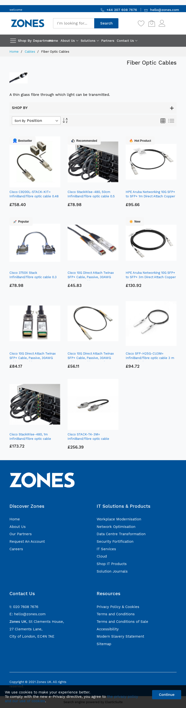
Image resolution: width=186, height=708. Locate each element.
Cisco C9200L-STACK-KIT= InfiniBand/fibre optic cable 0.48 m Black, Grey (34, 196)
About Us (17, 527)
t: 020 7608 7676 (23, 607)
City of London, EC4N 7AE (31, 636)
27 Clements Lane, (25, 629)
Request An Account (27, 541)
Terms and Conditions (116, 614)
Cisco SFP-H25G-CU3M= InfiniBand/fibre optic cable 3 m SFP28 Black (150, 358)
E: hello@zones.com (27, 614)
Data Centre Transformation (121, 534)
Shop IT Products (112, 564)
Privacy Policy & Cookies (118, 607)
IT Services (106, 549)
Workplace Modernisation (119, 519)
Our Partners (20, 534)
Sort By (20, 121)
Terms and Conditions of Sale (122, 621)
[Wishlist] (141, 23)
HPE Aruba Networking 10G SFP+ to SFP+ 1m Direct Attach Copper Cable (150, 196)
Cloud (102, 556)
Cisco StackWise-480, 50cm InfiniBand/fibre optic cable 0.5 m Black (91, 196)
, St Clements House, (36, 621)
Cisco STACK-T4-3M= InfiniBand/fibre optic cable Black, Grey (88, 439)
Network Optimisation (116, 527)
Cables (30, 51)
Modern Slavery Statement (120, 636)
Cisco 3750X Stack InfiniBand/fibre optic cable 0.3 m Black (33, 277)
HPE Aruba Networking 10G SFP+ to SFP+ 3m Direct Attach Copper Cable (151, 277)
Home (14, 51)
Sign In (171, 21)
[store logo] (27, 23)
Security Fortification (115, 541)
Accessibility (108, 629)
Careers (16, 549)
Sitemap (104, 644)
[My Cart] (151, 23)
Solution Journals (112, 571)
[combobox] (73, 23)
